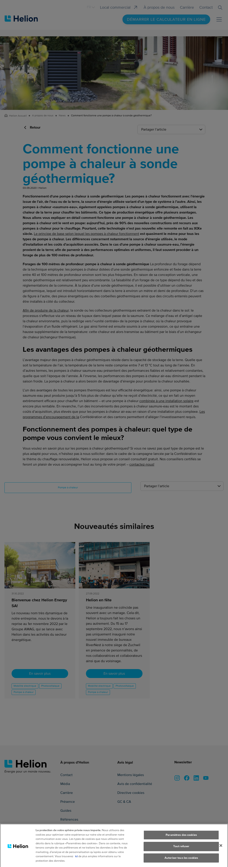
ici (76, 859)
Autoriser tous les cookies (181, 861)
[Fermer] (221, 848)
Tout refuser (181, 849)
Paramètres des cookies (181, 838)
